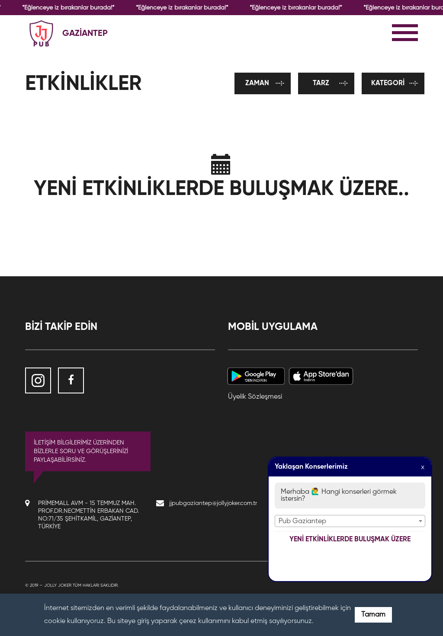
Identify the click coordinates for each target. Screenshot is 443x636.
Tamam (373, 614)
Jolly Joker (57, 585)
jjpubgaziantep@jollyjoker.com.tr (213, 503)
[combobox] (350, 521)
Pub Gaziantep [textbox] (302, 521)
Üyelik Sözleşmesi (255, 396)
